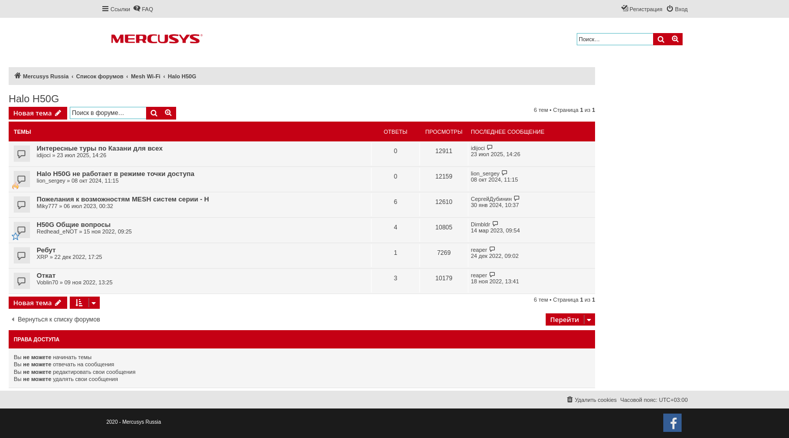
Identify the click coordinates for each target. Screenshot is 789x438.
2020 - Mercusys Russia (133, 422)
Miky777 (47, 206)
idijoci (44, 155)
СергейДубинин (491, 199)
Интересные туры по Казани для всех (100, 148)
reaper (479, 250)
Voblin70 (47, 282)
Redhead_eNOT (57, 231)
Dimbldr (480, 224)
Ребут (46, 250)
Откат (46, 275)
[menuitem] (143, 9)
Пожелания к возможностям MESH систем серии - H (123, 199)
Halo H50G (34, 98)
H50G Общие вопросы (73, 224)
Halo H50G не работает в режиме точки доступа (115, 174)
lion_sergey (51, 181)
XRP (42, 257)
